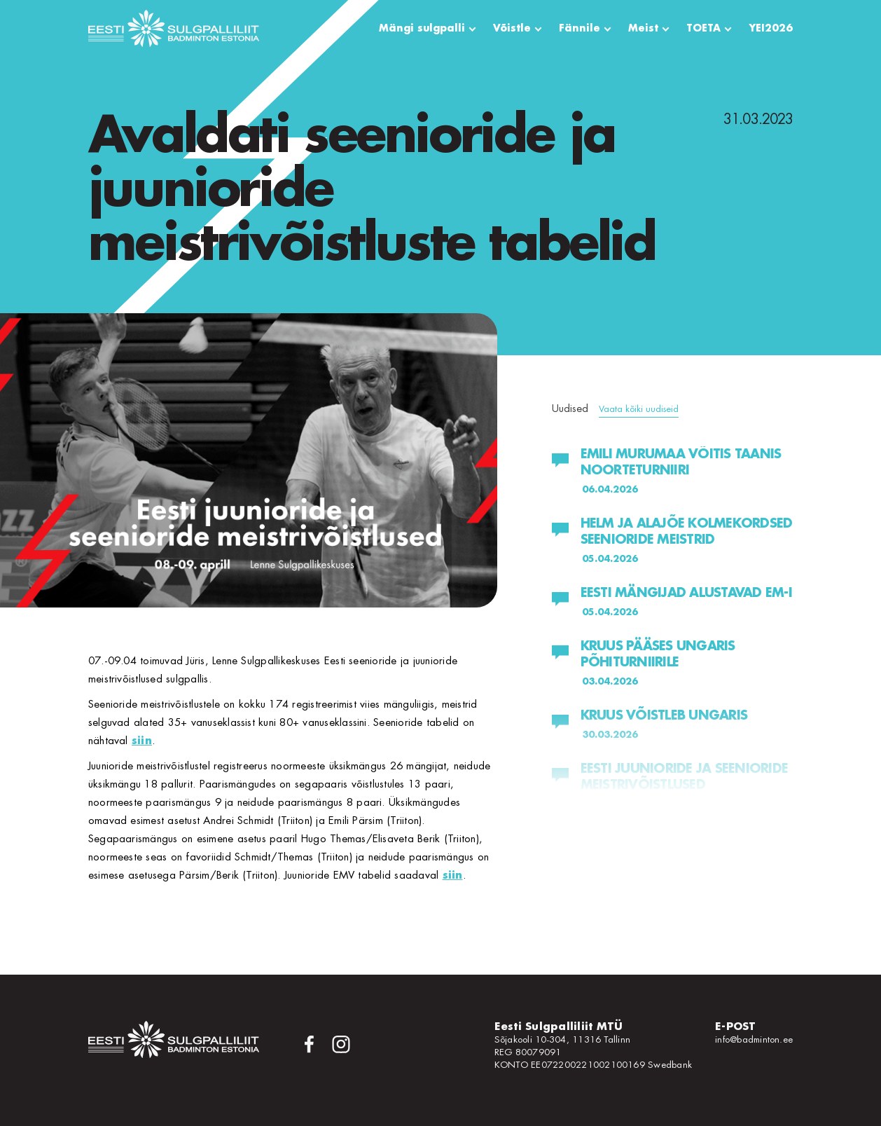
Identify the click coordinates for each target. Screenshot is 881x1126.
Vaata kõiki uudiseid (639, 408)
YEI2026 (771, 28)
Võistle (512, 28)
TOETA (703, 28)
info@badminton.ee (754, 1039)
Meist (643, 28)
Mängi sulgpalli (422, 28)
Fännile (579, 28)
